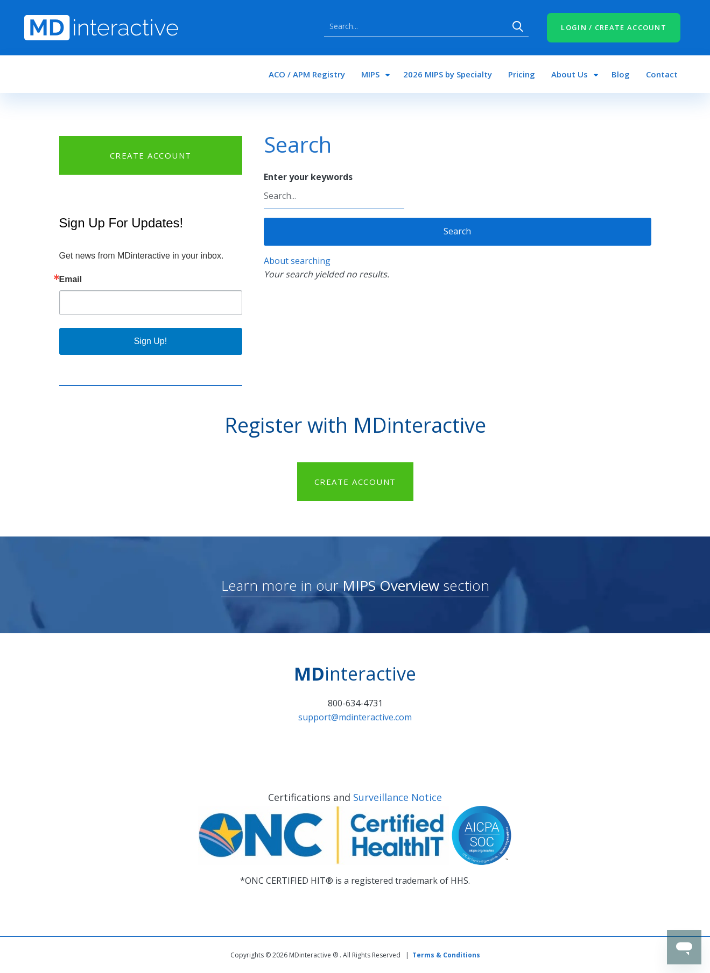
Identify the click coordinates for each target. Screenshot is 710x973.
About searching (297, 261)
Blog (620, 74)
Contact (662, 74)
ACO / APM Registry (307, 74)
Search (518, 26)
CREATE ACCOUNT (151, 155)
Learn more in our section (355, 585)
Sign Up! (150, 341)
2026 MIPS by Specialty (447, 74)
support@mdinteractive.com (355, 717)
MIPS (370, 74)
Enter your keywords (308, 177)
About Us (569, 74)
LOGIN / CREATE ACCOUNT (613, 27)
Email (70, 279)
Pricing (521, 74)
